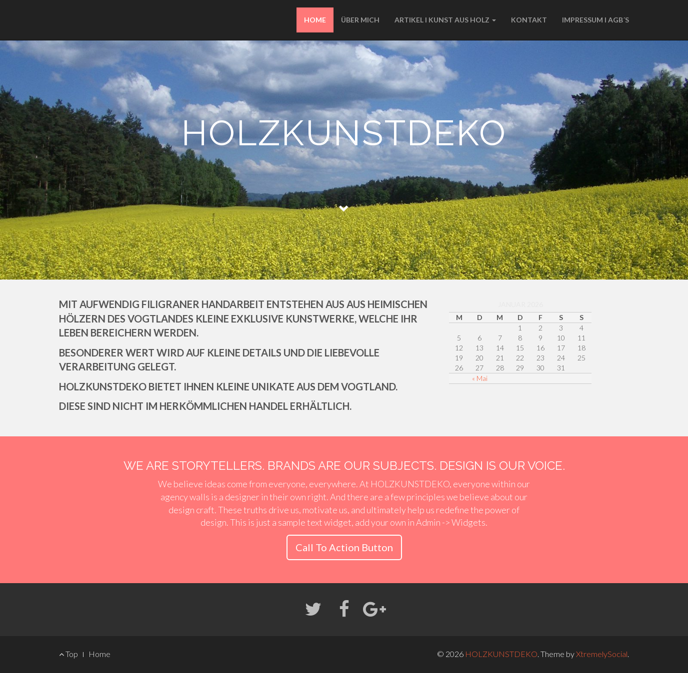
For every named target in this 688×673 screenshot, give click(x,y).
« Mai (480, 378)
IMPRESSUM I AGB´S (595, 19)
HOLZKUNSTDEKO (501, 654)
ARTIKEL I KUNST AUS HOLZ (445, 19)
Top (68, 654)
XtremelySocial (602, 654)
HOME (315, 19)
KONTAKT (529, 19)
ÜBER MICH (360, 19)
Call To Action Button (344, 547)
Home (99, 654)
